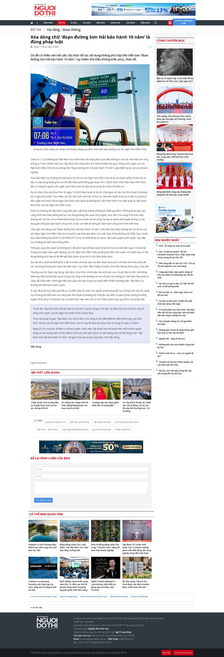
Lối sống (130, 22)
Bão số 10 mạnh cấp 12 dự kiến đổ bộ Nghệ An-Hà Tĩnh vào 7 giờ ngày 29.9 (175, 80)
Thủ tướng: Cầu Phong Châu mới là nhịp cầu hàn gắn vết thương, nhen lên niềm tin (174, 119)
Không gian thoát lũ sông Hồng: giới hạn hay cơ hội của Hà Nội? (175, 331)
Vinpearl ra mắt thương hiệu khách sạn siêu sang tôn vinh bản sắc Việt (42, 547)
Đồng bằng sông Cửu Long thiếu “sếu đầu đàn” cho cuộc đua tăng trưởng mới (74, 547)
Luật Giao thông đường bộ (74, 429)
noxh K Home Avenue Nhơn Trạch (93, 596)
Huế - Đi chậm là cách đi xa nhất (174, 245)
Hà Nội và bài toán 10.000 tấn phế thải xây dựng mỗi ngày (174, 302)
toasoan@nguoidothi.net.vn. (93, 639)
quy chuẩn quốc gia (101, 429)
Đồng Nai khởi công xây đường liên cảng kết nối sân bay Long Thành (174, 193)
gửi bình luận (43, 500)
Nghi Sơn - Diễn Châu (47, 429)
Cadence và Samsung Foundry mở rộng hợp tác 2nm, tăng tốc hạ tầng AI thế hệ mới (42, 585)
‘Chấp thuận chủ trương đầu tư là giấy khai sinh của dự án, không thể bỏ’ (45, 405)
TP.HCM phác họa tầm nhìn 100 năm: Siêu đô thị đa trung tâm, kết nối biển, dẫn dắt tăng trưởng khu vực (176, 312)
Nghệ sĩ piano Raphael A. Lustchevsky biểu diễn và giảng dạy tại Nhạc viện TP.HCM (103, 585)
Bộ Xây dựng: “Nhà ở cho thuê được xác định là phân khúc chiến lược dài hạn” (135, 584)
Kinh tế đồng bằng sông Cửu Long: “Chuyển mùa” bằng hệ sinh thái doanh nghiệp (105, 547)
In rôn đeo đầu (36, 607)
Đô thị (62, 22)
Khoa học (115, 22)
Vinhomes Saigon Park (69, 596)
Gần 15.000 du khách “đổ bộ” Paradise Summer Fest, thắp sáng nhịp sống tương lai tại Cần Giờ (176, 254)
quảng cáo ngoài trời (55, 422)
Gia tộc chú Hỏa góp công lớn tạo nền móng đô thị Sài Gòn (174, 372)
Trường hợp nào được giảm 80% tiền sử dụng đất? (105, 404)
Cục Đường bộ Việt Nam (126, 422)
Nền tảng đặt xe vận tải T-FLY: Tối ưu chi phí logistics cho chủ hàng (176, 264)
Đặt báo (166, 652)
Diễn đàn (145, 22)
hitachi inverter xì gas (48, 596)
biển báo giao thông (79, 422)
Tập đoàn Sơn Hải (102, 422)
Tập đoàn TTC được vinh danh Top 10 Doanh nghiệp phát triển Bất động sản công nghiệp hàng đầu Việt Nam (136, 548)
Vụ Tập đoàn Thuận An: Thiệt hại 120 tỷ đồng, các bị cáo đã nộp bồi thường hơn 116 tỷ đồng (137, 406)
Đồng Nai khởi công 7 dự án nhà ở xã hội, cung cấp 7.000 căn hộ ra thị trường (175, 157)
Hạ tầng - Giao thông (63, 29)
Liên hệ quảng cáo (183, 652)
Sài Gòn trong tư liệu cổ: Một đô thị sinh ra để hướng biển (175, 285)
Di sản (74, 22)
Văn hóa (100, 22)
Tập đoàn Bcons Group (119, 596)
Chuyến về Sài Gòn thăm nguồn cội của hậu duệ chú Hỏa (175, 363)
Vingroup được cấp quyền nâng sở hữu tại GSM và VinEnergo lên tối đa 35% (175, 275)
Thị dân (87, 22)
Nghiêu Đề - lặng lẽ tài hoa (172, 338)
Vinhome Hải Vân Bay (139, 596)
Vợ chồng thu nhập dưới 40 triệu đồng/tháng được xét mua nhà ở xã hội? (74, 405)
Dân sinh (48, 22)
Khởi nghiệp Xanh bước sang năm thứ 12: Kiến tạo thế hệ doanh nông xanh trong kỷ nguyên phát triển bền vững (74, 585)
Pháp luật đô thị (123, 429)
